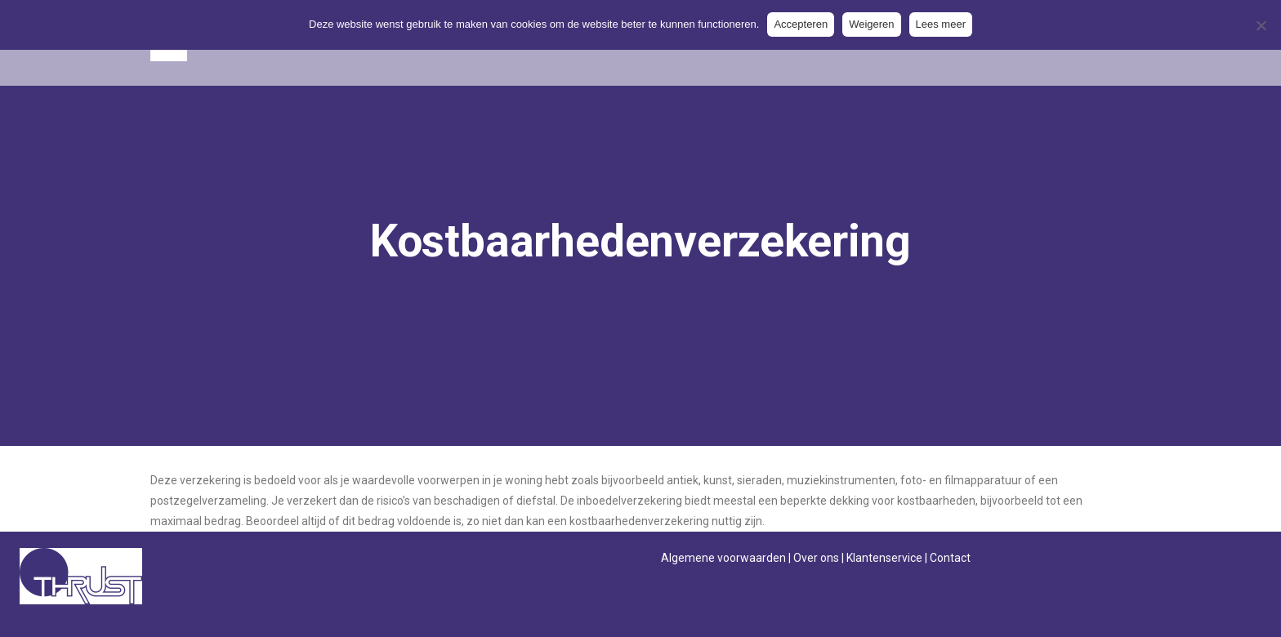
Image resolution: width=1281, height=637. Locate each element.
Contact (950, 557)
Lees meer (941, 24)
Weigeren (871, 24)
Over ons (816, 557)
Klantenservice (884, 557)
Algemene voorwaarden (723, 557)
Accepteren (801, 24)
